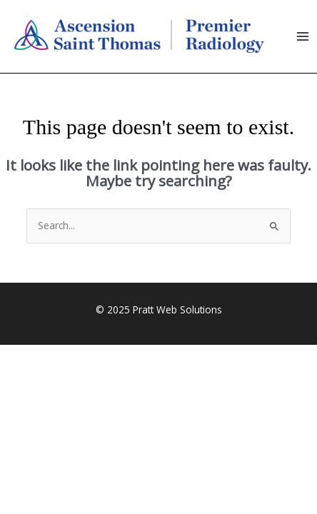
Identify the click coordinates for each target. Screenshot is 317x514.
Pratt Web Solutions (177, 309)
